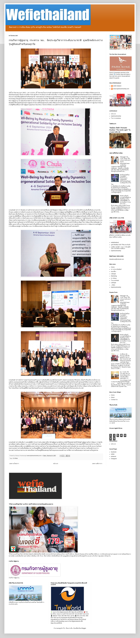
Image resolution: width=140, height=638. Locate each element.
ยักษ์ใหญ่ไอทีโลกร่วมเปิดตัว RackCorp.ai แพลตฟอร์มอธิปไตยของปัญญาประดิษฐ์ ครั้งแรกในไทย (121, 179)
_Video (113, 285)
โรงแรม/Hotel (115, 280)
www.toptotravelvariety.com (121, 89)
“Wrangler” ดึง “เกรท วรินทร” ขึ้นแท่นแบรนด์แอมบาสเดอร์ (125, 159)
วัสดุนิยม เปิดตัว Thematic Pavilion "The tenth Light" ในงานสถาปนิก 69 (119, 130)
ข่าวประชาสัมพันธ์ (116, 269)
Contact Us (114, 399)
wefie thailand (117, 86)
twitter (113, 454)
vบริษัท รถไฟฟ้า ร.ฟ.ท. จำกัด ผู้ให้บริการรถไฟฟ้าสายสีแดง (120, 247)
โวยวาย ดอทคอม (116, 118)
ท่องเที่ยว (113, 271)
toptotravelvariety (116, 116)
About (112, 397)
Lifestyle (113, 274)
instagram (114, 458)
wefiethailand (115, 242)
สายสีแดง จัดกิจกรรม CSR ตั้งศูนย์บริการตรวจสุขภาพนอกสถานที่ (125, 356)
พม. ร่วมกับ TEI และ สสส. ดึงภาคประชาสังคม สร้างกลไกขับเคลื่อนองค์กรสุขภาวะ (125, 375)
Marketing (114, 276)
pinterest (113, 456)
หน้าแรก (55, 463)
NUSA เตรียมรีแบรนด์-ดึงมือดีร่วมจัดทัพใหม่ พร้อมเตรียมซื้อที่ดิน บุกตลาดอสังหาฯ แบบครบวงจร (125, 199)
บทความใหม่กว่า (14, 463)
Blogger (83, 628)
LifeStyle (113, 282)
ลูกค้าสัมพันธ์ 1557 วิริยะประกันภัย (120, 244)
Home (113, 267)
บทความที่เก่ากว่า (97, 463)
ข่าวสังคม (15, 458)
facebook (113, 452)
